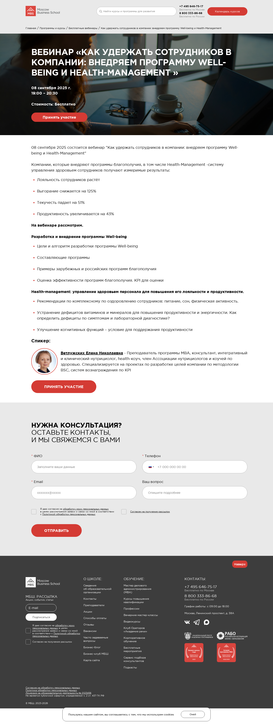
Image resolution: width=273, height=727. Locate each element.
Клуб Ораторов (123, 31)
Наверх (240, 582)
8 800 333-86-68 (190, 13)
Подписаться (41, 635)
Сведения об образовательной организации (97, 607)
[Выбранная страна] (151, 485)
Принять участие (59, 136)
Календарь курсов (227, 11)
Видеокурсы (132, 640)
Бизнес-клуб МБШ (95, 672)
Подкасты (130, 686)
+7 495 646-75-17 (191, 6)
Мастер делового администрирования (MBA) (137, 607)
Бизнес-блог (91, 665)
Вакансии (89, 649)
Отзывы (88, 643)
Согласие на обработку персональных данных (53, 706)
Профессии (131, 627)
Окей (193, 714)
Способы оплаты (95, 636)
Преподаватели (93, 623)
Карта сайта (91, 678)
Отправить (56, 549)
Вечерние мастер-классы (141, 633)
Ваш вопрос (152, 500)
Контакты (89, 617)
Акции (87, 630)
